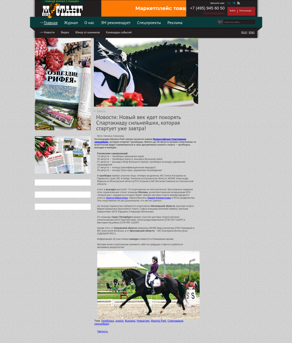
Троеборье (107, 320)
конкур (119, 320)
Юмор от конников (87, 32)
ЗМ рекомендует (116, 22)
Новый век (143, 320)
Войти (233, 11)
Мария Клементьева (159, 197)
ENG (251, 32)
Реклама (174, 22)
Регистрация (245, 11)
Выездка (130, 320)
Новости (49, 32)
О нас (89, 22)
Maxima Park (158, 320)
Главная (51, 22)
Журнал (71, 22)
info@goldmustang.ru (214, 13)
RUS (244, 32)
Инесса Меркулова (117, 197)
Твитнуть (102, 331)
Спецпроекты (149, 22)
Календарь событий (118, 32)
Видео (65, 32)
